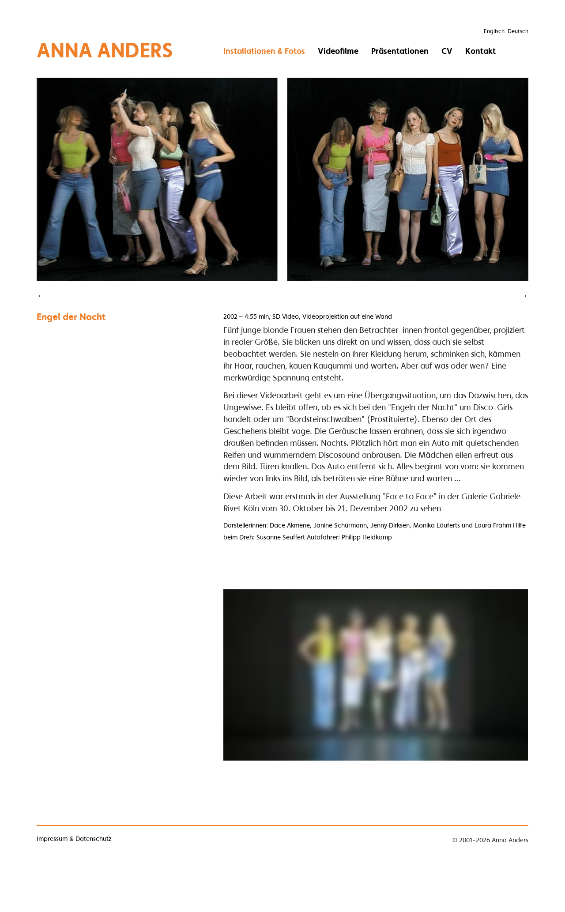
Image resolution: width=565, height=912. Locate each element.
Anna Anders (105, 50)
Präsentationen (400, 50)
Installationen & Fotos (264, 50)
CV (446, 50)
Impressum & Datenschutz (74, 838)
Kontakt (480, 50)
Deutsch (518, 31)
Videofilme (338, 50)
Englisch (494, 31)
